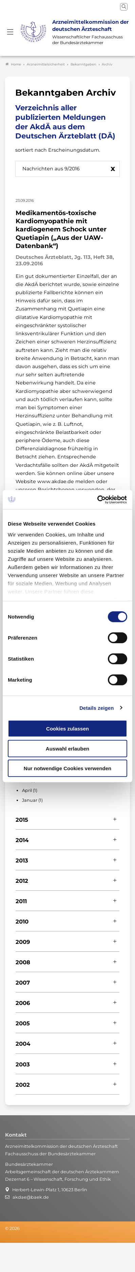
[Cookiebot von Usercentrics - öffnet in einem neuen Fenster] (97, 499)
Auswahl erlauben (67, 748)
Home (13, 64)
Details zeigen (96, 707)
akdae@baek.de (31, 1197)
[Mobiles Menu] (10, 32)
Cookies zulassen (67, 729)
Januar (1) (32, 800)
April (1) (29, 790)
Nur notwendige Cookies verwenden (67, 768)
